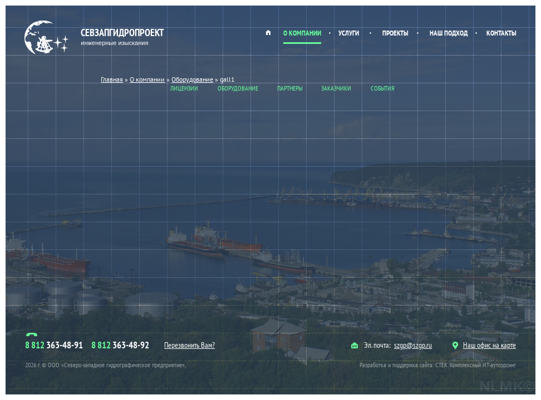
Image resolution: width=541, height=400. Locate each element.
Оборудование (238, 88)
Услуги (348, 33)
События (383, 88)
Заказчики (336, 88)
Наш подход (449, 33)
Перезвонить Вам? (189, 345)
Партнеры (289, 88)
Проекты (395, 33)
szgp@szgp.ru (413, 345)
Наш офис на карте (484, 345)
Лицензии (184, 88)
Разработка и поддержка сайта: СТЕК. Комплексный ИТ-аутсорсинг (438, 365)
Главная (268, 32)
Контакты (501, 33)
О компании (302, 33)
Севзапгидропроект (95, 37)
